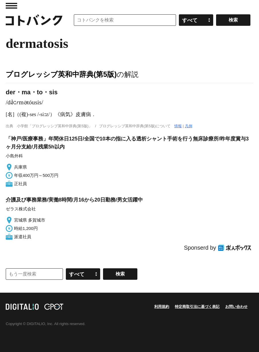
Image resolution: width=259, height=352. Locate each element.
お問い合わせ (236, 306)
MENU (11, 5)
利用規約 (161, 306)
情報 (178, 126)
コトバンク (34, 20)
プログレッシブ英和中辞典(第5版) (61, 74)
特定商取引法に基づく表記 (197, 306)
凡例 (188, 126)
